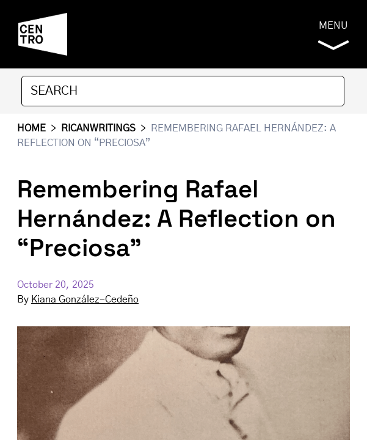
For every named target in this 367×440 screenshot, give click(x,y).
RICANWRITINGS (98, 128)
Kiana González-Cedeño (85, 299)
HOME (31, 128)
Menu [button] (333, 35)
